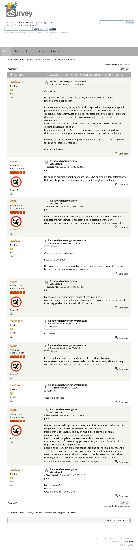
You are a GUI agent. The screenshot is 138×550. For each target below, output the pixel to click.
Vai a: (109, 520)
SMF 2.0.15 (100, 539)
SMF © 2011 (111, 539)
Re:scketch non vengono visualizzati (63, 162)
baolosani (16, 82)
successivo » (124, 64)
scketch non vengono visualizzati (68, 81)
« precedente (110, 64)
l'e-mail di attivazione (25, 25)
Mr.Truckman (127, 541)
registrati (47, 22)
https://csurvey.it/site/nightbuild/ (62, 444)
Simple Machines (125, 539)
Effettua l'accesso (25, 22)
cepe (13, 161)
